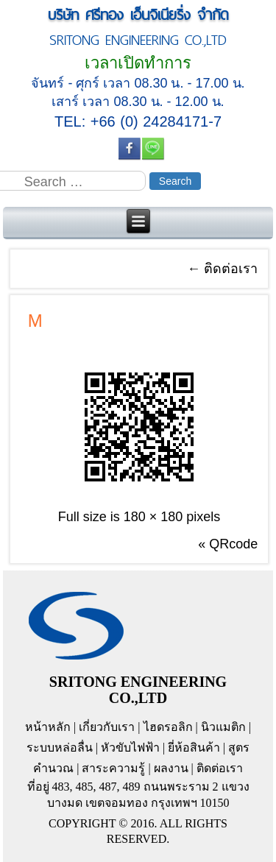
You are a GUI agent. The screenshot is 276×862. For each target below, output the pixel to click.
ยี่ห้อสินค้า (194, 747)
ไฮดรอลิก (168, 727)
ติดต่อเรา (222, 268)
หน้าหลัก (48, 727)
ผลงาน (171, 768)
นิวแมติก (223, 727)
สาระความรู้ (113, 768)
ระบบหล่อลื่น (59, 747)
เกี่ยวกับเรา (107, 727)
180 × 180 (153, 516)
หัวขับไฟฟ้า (130, 747)
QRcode (233, 544)
